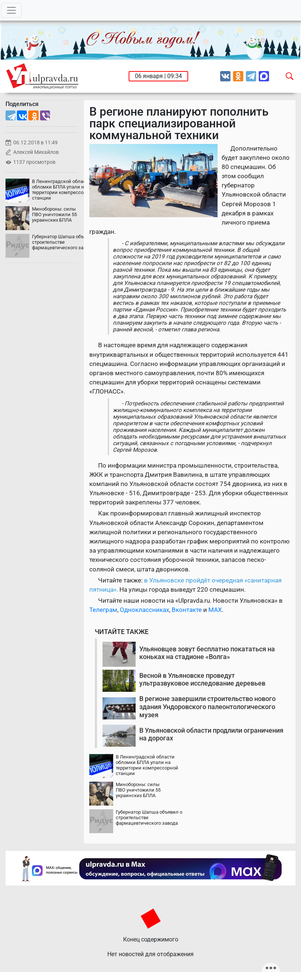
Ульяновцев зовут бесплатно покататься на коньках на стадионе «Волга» (207, 653)
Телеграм (103, 609)
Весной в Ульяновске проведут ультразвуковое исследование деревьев (202, 679)
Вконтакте (187, 609)
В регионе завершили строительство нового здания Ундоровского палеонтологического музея (207, 706)
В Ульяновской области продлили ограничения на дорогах (211, 734)
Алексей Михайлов (36, 152)
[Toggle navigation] (11, 10)
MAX (215, 609)
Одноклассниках (144, 609)
